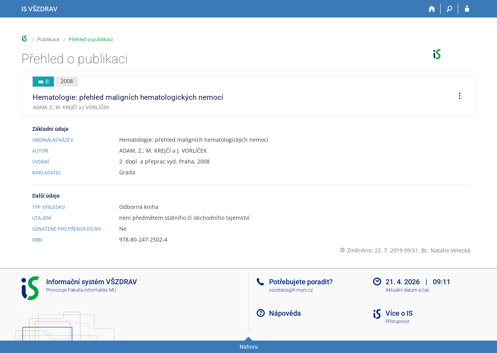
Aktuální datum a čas (407, 290)
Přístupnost (398, 321)
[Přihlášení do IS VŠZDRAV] (467, 9)
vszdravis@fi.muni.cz (291, 290)
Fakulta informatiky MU (92, 290)
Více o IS (399, 313)
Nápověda (285, 313)
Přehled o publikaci (91, 39)
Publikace (48, 39)
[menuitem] (457, 97)
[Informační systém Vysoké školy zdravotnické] (39, 9)
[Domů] (432, 9)
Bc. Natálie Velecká (445, 250)
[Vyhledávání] (449, 9)
